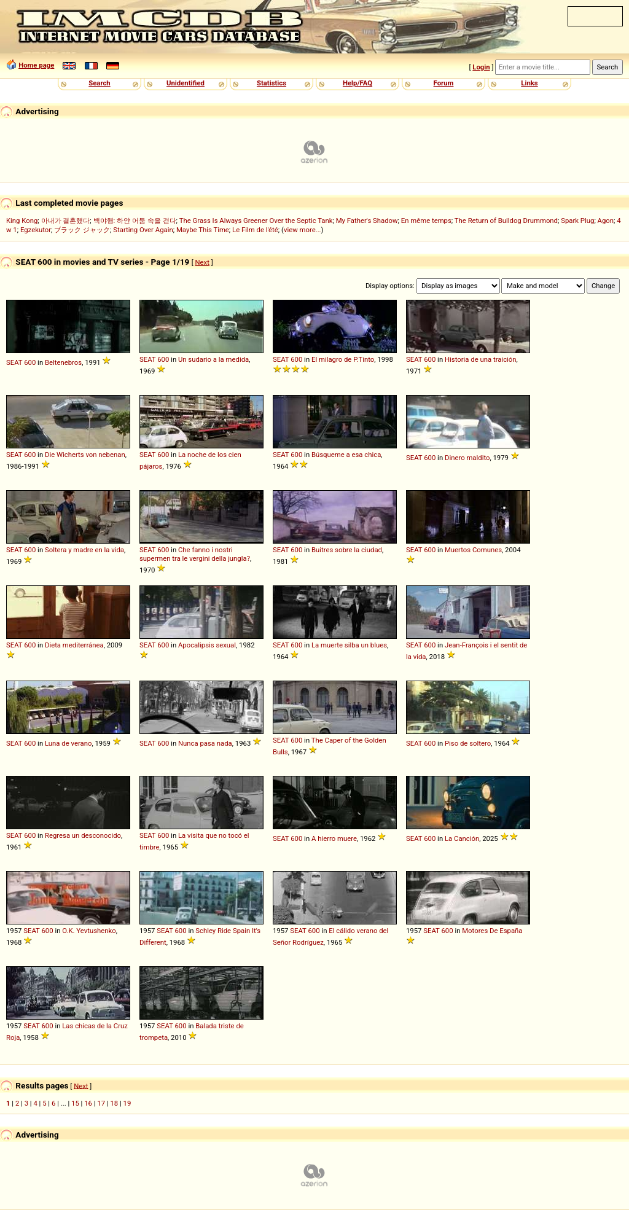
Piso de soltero (468, 743)
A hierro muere (334, 838)
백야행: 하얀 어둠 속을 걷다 (134, 220)
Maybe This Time (202, 229)
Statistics (271, 83)
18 (114, 1103)
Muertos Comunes (473, 549)
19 (127, 1103)
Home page (36, 65)
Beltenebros (63, 362)
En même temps (426, 220)
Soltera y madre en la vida (84, 549)
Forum (444, 83)
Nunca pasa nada (205, 743)
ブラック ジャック (82, 229)
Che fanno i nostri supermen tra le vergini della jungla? (194, 554)
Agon (606, 220)
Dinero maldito (467, 457)
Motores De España (492, 930)
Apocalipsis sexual (207, 645)
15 (75, 1103)
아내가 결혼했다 (65, 220)
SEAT (14, 362)
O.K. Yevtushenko (89, 930)
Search (99, 83)
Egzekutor (35, 229)
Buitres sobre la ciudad (346, 549)
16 (88, 1103)
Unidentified (185, 83)
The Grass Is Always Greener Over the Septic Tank (256, 220)
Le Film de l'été (255, 229)
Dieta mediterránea (74, 645)
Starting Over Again (143, 229)
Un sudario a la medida (213, 359)
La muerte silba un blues (349, 645)
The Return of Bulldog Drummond (506, 220)
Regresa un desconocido (83, 835)
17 (101, 1103)
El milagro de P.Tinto (342, 359)
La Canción (462, 838)
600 (30, 362)
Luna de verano (68, 743)
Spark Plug (577, 220)
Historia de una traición (481, 359)
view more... (302, 229)
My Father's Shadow (367, 220)
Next (202, 262)
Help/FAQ (357, 83)
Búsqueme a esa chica (346, 454)
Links (529, 83)
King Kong (21, 220)
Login (481, 67)
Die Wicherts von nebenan (85, 454)
